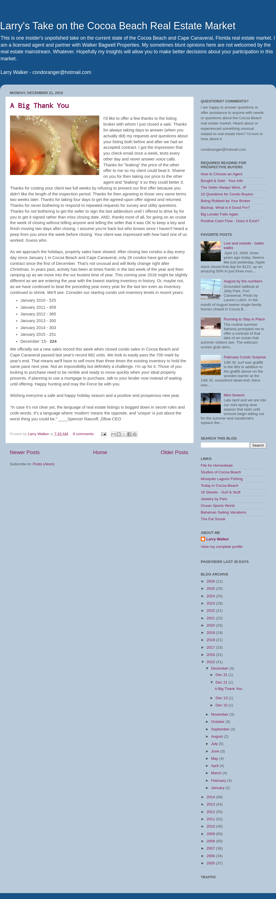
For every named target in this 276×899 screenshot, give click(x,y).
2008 (211, 841)
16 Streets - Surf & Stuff (220, 492)
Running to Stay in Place (244, 319)
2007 (211, 848)
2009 (211, 834)
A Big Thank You (39, 105)
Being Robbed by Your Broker (225, 201)
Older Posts (174, 452)
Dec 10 (222, 705)
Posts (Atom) (44, 464)
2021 (211, 618)
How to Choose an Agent (221, 174)
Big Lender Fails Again (219, 214)
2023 (211, 603)
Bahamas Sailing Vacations (223, 512)
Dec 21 (222, 682)
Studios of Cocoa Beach (221, 472)
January (218, 788)
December (220, 668)
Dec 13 (222, 698)
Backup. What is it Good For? (225, 207)
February (219, 780)
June (215, 751)
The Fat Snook (213, 519)
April (215, 766)
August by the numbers (243, 281)
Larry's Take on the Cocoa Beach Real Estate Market (118, 26)
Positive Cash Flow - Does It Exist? (230, 221)
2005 (211, 863)
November (220, 714)
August (217, 736)
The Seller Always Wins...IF (223, 187)
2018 (211, 640)
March (216, 773)
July (215, 744)
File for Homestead (217, 465)
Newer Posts (25, 452)
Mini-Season (234, 395)
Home (100, 452)
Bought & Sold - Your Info (222, 181)
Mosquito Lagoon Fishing (222, 479)
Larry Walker (217, 539)
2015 (211, 662)
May (215, 758)
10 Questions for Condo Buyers (227, 194)
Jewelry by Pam (214, 499)
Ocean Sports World (217, 506)
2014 (211, 797)
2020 (211, 625)
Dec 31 (222, 675)
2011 (211, 819)
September (221, 729)
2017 (211, 647)
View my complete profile (222, 547)
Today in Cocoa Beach (219, 485)
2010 (211, 826)
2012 (211, 812)
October (218, 722)
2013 (211, 804)
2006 (211, 856)
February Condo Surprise (245, 357)
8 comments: (84, 434)
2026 (211, 581)
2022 (211, 610)
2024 (211, 596)
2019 (211, 633)
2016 (211, 655)
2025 (211, 588)
